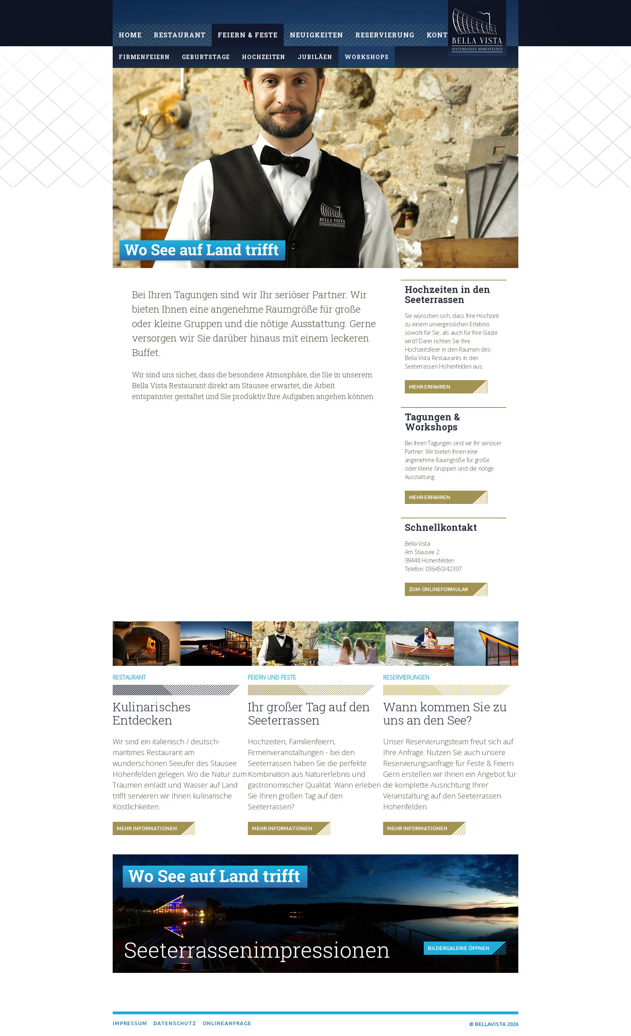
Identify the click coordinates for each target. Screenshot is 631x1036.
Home (130, 35)
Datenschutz (174, 1023)
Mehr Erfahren (429, 386)
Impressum (130, 1023)
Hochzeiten (263, 57)
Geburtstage (206, 57)
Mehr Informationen (147, 828)
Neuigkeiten (316, 35)
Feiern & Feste (248, 35)
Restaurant (180, 35)
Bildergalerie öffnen (458, 948)
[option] (315, 168)
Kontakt (445, 35)
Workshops (366, 57)
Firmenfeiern (144, 57)
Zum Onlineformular (438, 589)
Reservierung (384, 35)
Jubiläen (314, 57)
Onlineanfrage (227, 1023)
